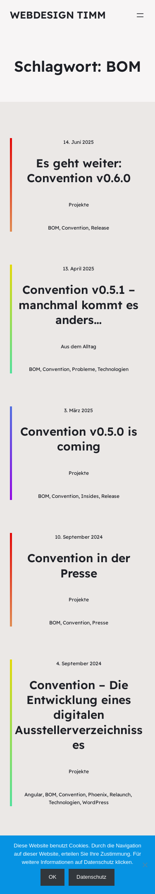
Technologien (113, 369)
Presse (100, 622)
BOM (53, 228)
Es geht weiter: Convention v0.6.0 (79, 170)
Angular (33, 794)
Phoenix (97, 794)
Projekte (79, 205)
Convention (75, 228)
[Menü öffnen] (140, 15)
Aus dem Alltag (78, 346)
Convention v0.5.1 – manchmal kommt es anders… (78, 304)
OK (53, 877)
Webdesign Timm (58, 15)
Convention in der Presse (78, 565)
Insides (90, 496)
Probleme (83, 369)
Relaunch (120, 794)
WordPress (95, 802)
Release (100, 228)
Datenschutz (91, 877)
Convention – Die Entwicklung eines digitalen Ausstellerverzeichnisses (79, 715)
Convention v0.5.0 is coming (78, 438)
